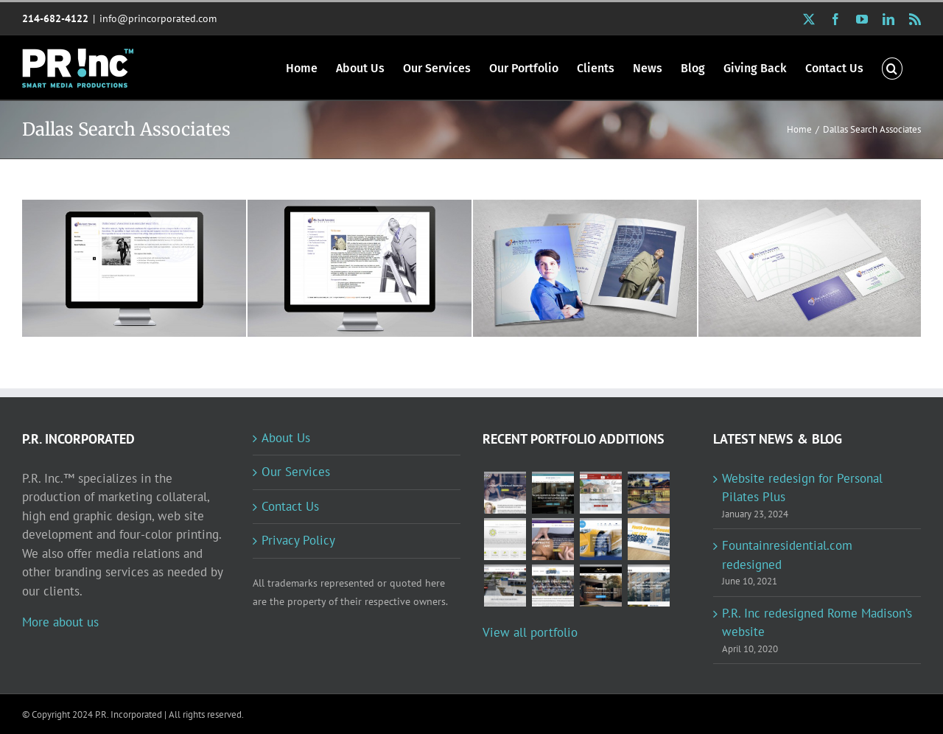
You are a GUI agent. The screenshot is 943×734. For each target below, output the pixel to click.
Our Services (296, 472)
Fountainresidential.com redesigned (787, 555)
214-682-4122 (55, 18)
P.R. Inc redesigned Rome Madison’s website (817, 622)
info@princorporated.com (158, 18)
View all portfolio (530, 632)
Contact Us (290, 506)
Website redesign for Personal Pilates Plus (802, 488)
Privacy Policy (298, 540)
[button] (892, 67)
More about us (60, 622)
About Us (286, 438)
